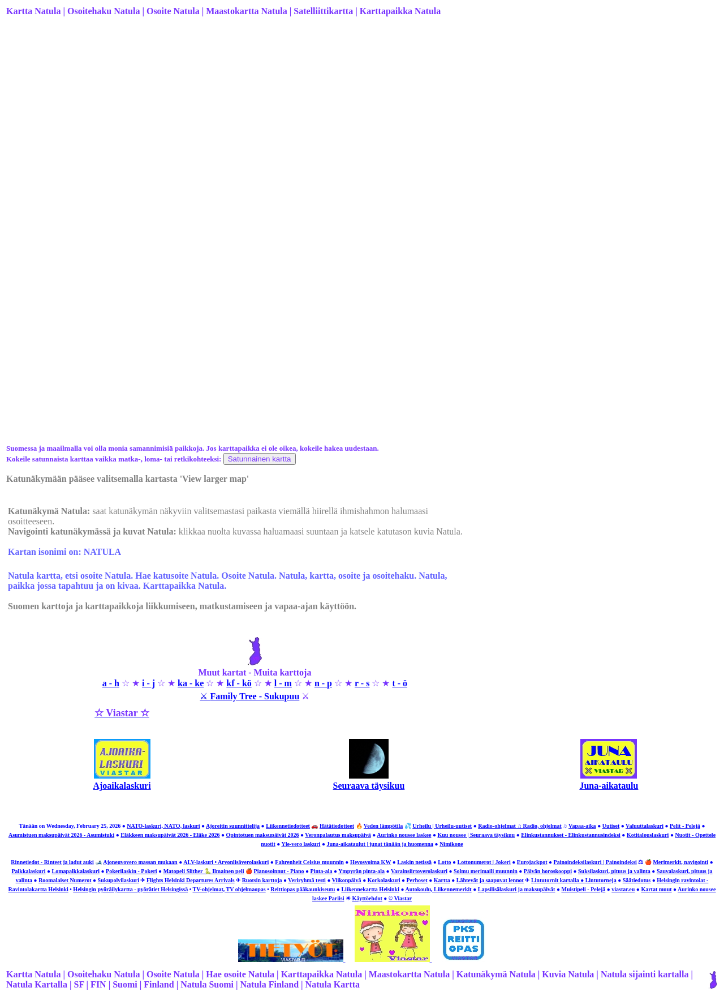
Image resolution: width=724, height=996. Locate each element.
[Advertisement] (338, 115)
